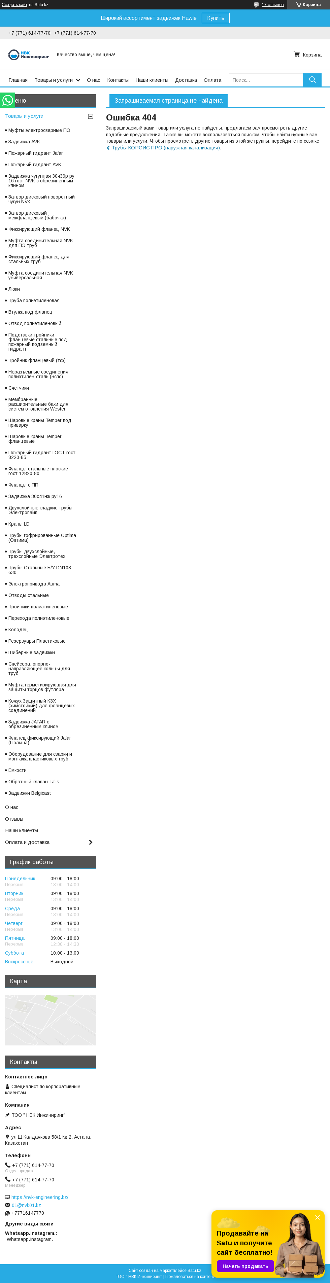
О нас (93, 80)
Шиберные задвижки (31, 652)
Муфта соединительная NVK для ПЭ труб (40, 243)
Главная (18, 80)
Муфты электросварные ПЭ (39, 130)
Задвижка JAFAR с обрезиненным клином (33, 724)
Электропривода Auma (34, 583)
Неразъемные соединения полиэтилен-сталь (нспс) (38, 374)
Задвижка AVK (24, 141)
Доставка (186, 80)
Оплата (212, 80)
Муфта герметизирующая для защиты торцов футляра (42, 687)
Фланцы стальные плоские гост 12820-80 (38, 471)
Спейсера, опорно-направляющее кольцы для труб (39, 668)
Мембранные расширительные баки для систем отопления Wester (38, 404)
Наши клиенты (151, 80)
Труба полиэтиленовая (34, 300)
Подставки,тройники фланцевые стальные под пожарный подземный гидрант (37, 342)
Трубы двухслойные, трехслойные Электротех (36, 554)
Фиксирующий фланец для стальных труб (38, 259)
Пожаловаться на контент (189, 1276)
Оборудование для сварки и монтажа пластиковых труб (40, 756)
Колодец (18, 629)
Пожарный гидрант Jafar (35, 153)
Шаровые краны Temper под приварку (39, 423)
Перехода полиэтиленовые (38, 618)
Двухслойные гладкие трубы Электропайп (40, 510)
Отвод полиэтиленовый (34, 323)
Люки (14, 289)
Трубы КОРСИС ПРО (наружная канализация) (166, 147)
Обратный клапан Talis (33, 781)
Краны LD (19, 524)
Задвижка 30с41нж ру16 (35, 496)
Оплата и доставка (27, 842)
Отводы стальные (28, 595)
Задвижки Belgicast (29, 793)
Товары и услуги (53, 80)
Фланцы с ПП (23, 485)
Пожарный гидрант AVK (34, 164)
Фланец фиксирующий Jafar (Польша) (39, 740)
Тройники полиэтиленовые (38, 606)
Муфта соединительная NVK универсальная (40, 275)
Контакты (118, 80)
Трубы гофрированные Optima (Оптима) (42, 538)
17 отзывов (273, 4)
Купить (215, 18)
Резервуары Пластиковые (37, 641)
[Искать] (312, 79)
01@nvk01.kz (26, 1205)
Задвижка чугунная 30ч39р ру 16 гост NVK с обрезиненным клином (41, 180)
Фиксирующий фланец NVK (39, 229)
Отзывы (14, 819)
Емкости (17, 770)
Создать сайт (14, 4)
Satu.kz (194, 1270)
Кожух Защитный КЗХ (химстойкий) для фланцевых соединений (41, 705)
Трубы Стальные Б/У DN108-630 (40, 570)
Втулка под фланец (30, 312)
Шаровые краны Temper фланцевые (35, 439)
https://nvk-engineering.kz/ (39, 1197)
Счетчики (18, 388)
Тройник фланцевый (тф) (37, 360)
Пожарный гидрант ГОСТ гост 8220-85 (41, 455)
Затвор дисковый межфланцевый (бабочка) (37, 215)
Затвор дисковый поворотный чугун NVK (41, 199)
